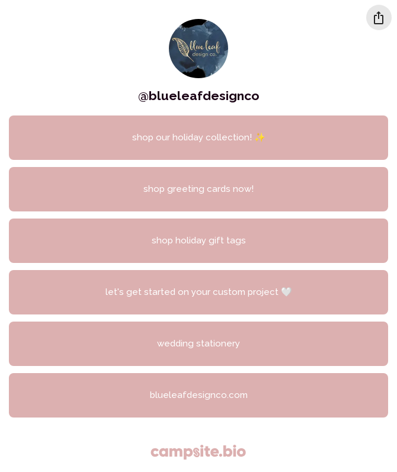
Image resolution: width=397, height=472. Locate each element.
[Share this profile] (379, 17)
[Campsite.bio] (198, 452)
